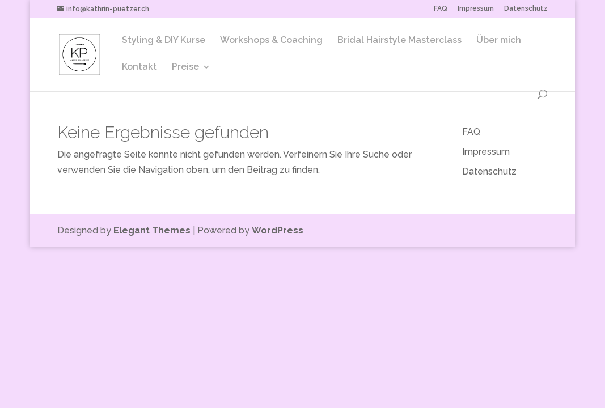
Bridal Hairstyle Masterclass (399, 40)
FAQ (440, 8)
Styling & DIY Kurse (163, 40)
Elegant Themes (152, 230)
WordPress (277, 230)
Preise (185, 67)
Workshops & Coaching (271, 40)
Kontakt (139, 67)
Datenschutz (526, 8)
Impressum (476, 8)
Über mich (498, 40)
